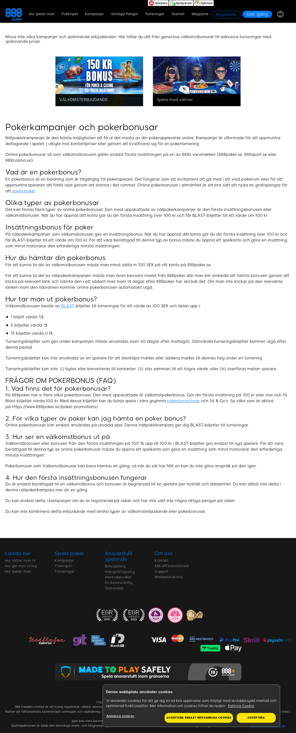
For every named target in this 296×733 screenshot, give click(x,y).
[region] (191, 706)
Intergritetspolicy (120, 572)
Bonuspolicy (115, 566)
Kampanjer (94, 14)
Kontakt (162, 561)
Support (161, 572)
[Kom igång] (257, 14)
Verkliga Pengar (124, 14)
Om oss (163, 553)
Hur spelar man (41, 14)
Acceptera (256, 717)
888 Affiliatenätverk (172, 566)
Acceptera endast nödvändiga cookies (198, 717)
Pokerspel (70, 14)
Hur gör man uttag (21, 566)
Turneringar (154, 14)
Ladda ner (18, 553)
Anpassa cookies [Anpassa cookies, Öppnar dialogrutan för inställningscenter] (120, 716)
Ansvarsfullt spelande (118, 556)
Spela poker (69, 553)
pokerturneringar (183, 401)
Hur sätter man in (20, 561)
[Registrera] (226, 14)
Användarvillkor (118, 577)
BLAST (67, 306)
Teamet (178, 14)
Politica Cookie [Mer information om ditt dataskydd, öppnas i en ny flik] (241, 706)
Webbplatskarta (169, 577)
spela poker (23, 191)
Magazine (200, 14)
